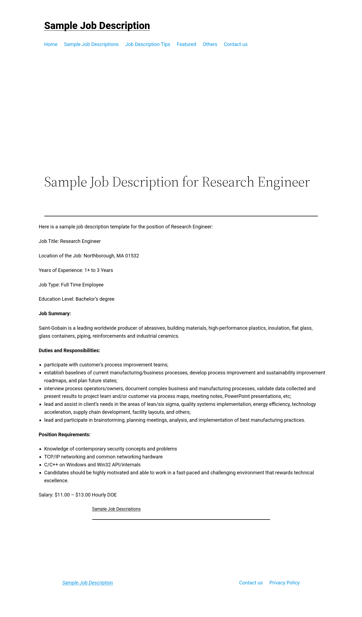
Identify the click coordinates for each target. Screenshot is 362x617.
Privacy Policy (285, 583)
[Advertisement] (181, 128)
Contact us (251, 583)
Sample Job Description (97, 25)
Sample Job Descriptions (116, 509)
